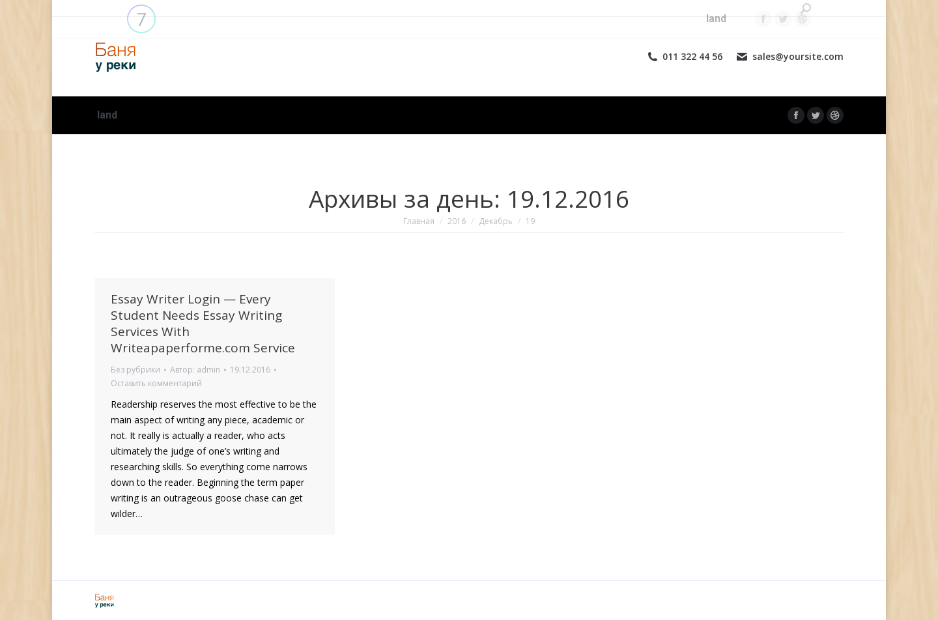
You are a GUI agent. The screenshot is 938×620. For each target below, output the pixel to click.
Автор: (195, 369)
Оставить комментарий (156, 383)
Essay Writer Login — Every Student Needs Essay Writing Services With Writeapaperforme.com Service (203, 323)
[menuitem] (107, 115)
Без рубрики (135, 369)
